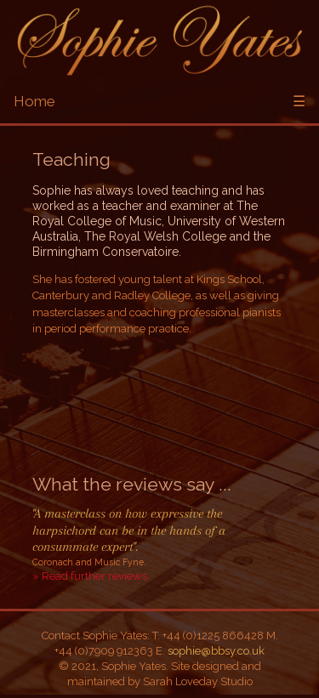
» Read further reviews (89, 576)
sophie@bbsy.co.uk (216, 650)
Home (34, 101)
